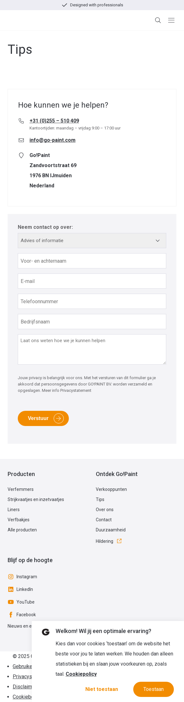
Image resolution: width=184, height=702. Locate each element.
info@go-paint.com (53, 140)
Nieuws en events (25, 626)
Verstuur (38, 418)
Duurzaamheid (111, 529)
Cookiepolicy (81, 674)
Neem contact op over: (45, 227)
